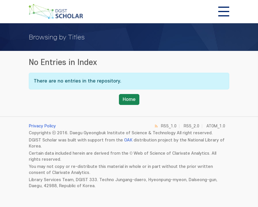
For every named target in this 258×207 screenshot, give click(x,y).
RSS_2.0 (191, 126)
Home (129, 99)
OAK (128, 140)
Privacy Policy (42, 126)
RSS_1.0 (169, 126)
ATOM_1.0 (215, 126)
